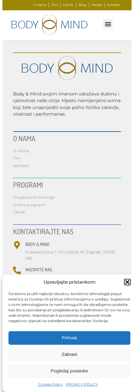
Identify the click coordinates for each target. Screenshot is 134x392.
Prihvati (69, 337)
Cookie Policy (50, 384)
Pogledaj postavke (69, 370)
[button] (127, 282)
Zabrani (69, 354)
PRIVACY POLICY (82, 384)
